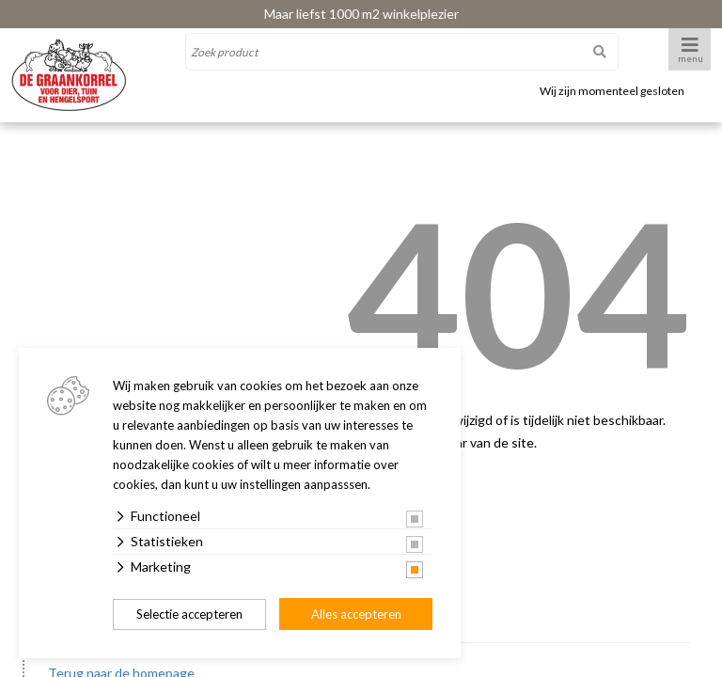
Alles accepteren (356, 614)
